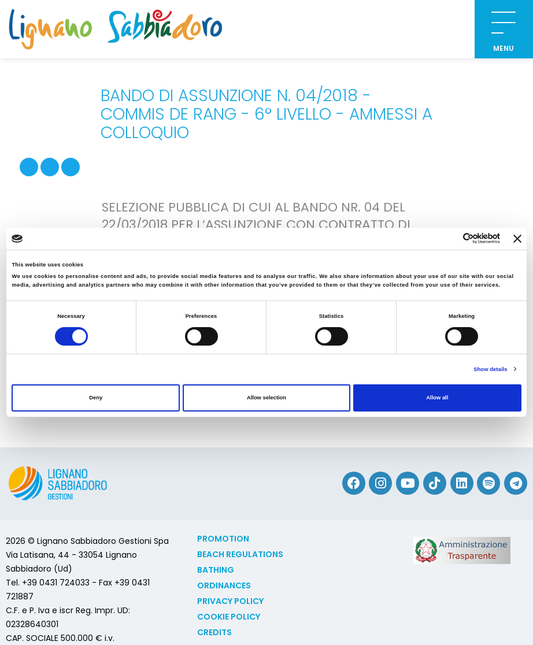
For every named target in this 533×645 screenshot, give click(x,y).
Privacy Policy (230, 601)
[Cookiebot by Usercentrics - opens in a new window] (449, 238)
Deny (95, 398)
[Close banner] (517, 239)
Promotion (223, 538)
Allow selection (266, 398)
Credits (214, 632)
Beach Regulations (240, 554)
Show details (490, 369)
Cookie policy (228, 616)
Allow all (437, 398)
